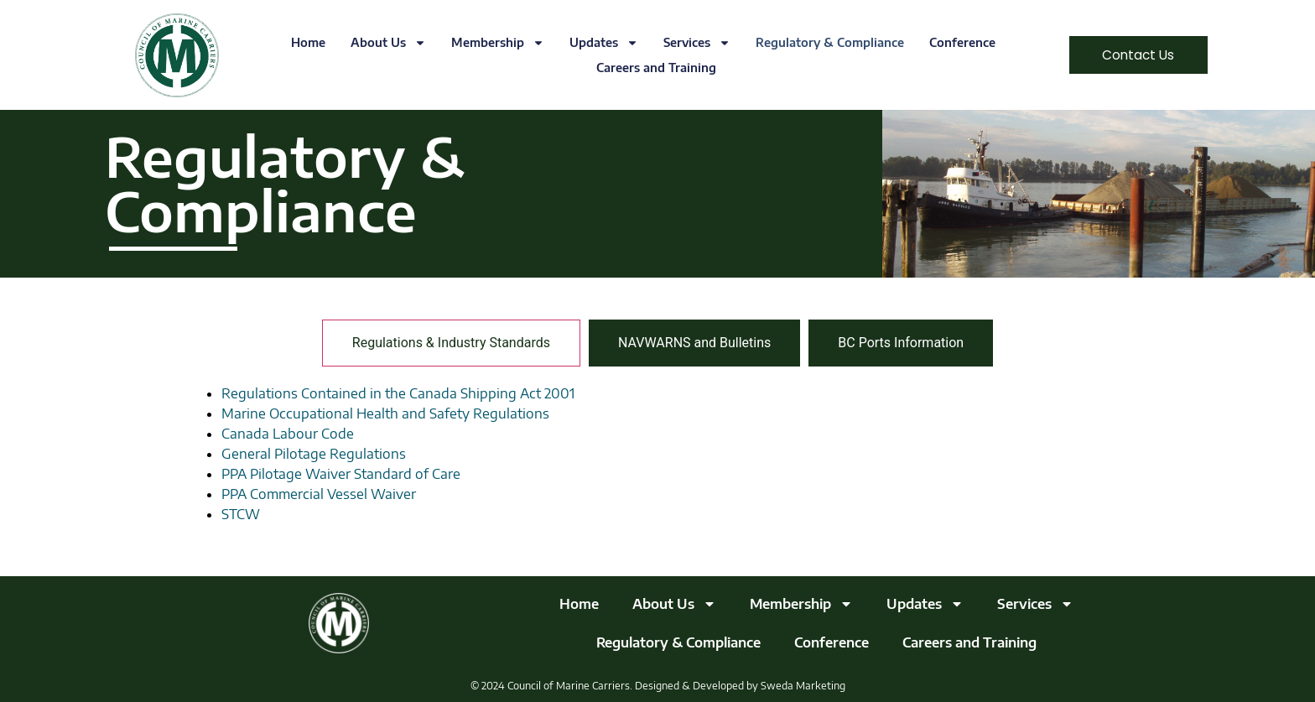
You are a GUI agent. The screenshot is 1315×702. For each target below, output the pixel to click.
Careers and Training (649, 67)
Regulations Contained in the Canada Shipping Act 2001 (397, 393)
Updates (598, 42)
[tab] (451, 343)
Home (302, 42)
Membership (491, 42)
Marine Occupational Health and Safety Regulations (385, 413)
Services (691, 42)
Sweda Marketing (803, 685)
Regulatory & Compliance (824, 42)
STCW (240, 514)
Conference (956, 42)
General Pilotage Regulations (313, 453)
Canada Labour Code (287, 433)
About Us (382, 42)
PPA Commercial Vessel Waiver (318, 494)
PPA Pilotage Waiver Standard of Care (340, 473)
